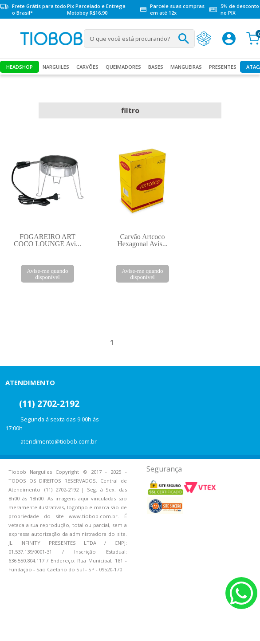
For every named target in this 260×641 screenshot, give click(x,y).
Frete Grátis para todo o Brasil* (33, 9)
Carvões (87, 66)
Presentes (222, 66)
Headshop (19, 66)
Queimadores (123, 66)
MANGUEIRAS (186, 66)
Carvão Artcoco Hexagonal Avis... (142, 240)
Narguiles (56, 66)
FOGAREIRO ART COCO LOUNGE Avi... (47, 240)
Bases (155, 66)
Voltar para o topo (13, 627)
